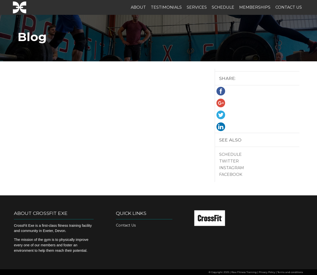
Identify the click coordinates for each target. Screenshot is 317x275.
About (138, 7)
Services (197, 7)
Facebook (230, 174)
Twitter (229, 161)
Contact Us (288, 7)
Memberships (254, 7)
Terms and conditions (290, 272)
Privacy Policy (267, 272)
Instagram (231, 167)
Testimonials (166, 7)
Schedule (223, 7)
